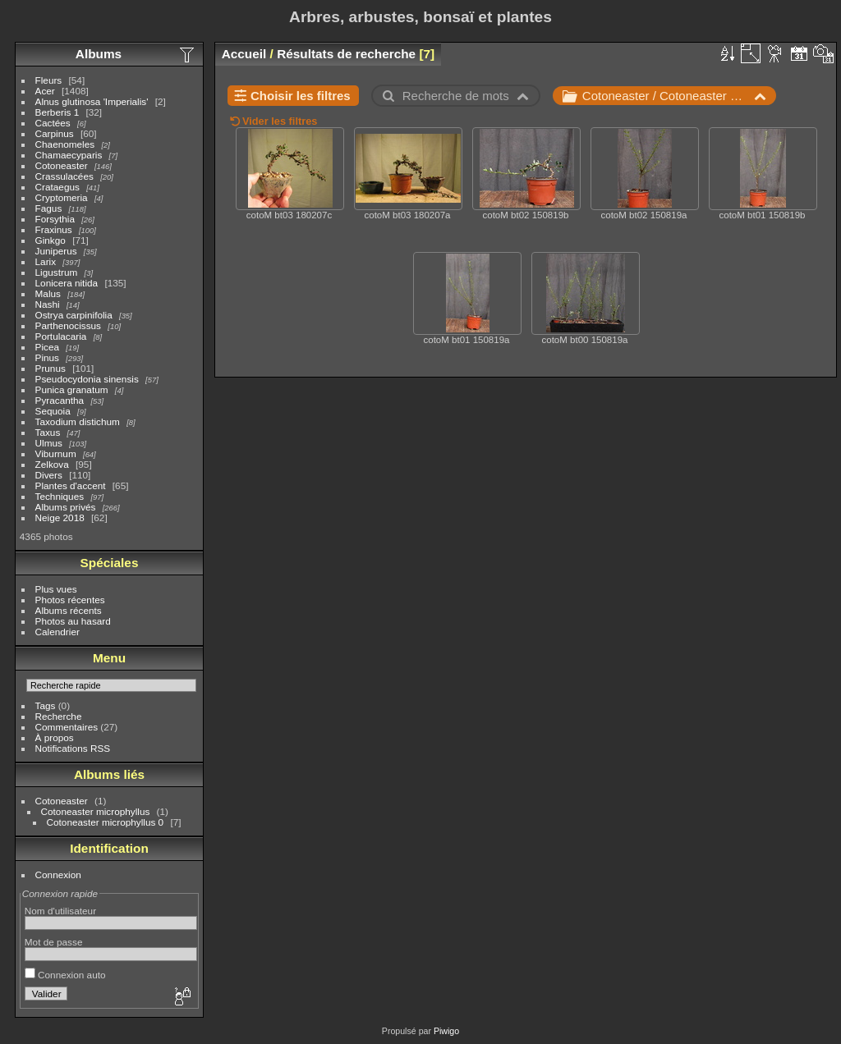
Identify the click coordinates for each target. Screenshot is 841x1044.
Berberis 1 (57, 112)
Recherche (58, 716)
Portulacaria (61, 336)
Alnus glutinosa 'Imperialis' (92, 101)
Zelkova (52, 464)
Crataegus (57, 186)
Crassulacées (64, 176)
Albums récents (68, 610)
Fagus (48, 208)
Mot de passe (54, 941)
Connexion (58, 874)
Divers (48, 474)
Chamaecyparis (69, 154)
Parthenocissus (68, 325)
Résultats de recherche (346, 54)
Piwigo (446, 1031)
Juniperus (56, 250)
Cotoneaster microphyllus (95, 811)
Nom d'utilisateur (60, 910)
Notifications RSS (73, 748)
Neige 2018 (60, 517)
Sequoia (53, 410)
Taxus (48, 432)
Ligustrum (56, 272)
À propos (54, 737)
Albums (99, 54)
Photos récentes (70, 599)
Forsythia (55, 218)
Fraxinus (53, 229)
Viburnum (55, 453)
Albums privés (65, 506)
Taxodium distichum (77, 421)
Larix (46, 261)
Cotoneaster (61, 165)
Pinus (47, 357)
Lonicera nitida (67, 282)
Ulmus (48, 442)
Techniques (60, 496)
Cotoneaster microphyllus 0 (105, 822)
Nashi (47, 304)
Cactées (53, 122)
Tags (45, 705)
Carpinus (54, 133)
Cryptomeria (61, 197)
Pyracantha (60, 400)
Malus (48, 293)
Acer (45, 90)
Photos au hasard (73, 621)
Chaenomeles (65, 144)
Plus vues (56, 589)
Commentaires (67, 726)
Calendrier (57, 631)
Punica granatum (71, 389)
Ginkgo (50, 240)
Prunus (50, 368)
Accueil (244, 54)
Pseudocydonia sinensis (87, 378)
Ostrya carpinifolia (74, 314)
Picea (47, 346)
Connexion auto (65, 974)
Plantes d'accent (70, 485)
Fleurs (48, 80)
